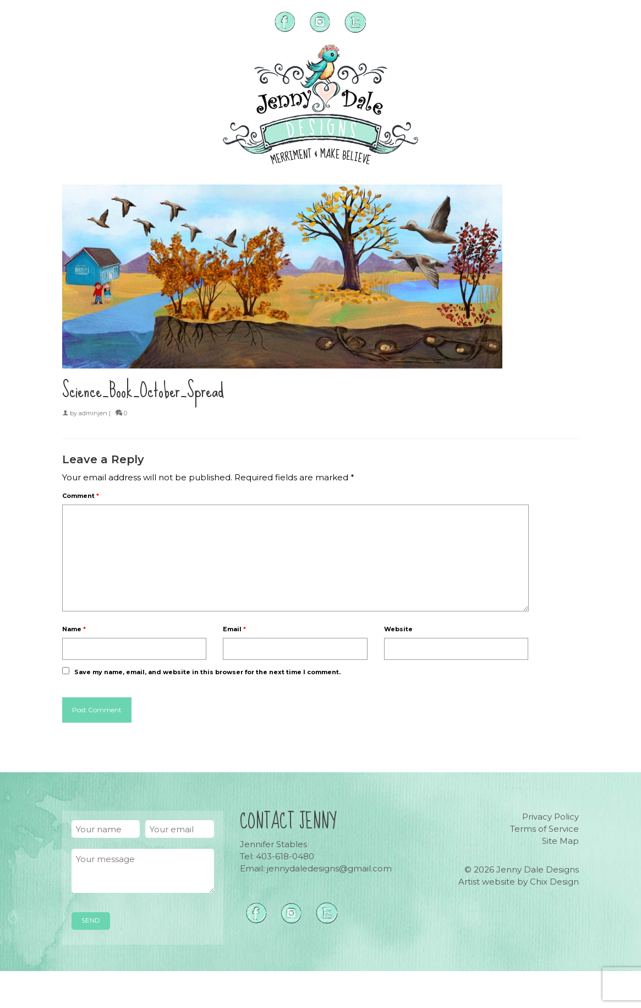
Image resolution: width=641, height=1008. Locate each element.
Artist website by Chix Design (518, 881)
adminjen (93, 413)
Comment (80, 496)
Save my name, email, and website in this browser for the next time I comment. (207, 672)
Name (74, 629)
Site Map (560, 841)
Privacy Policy (550, 816)
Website (398, 629)
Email (234, 629)
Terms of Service (544, 828)
